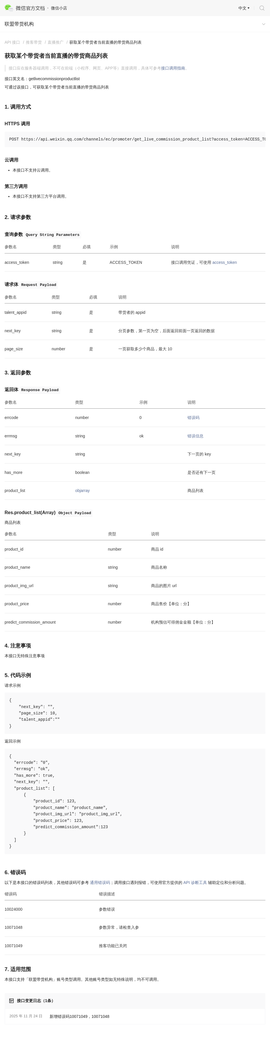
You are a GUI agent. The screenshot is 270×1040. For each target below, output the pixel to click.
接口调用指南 (173, 68)
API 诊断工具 (195, 882)
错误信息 (195, 436)
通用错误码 (100, 882)
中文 (242, 8)
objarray (82, 490)
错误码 (193, 417)
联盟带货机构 (19, 24)
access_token (224, 262)
